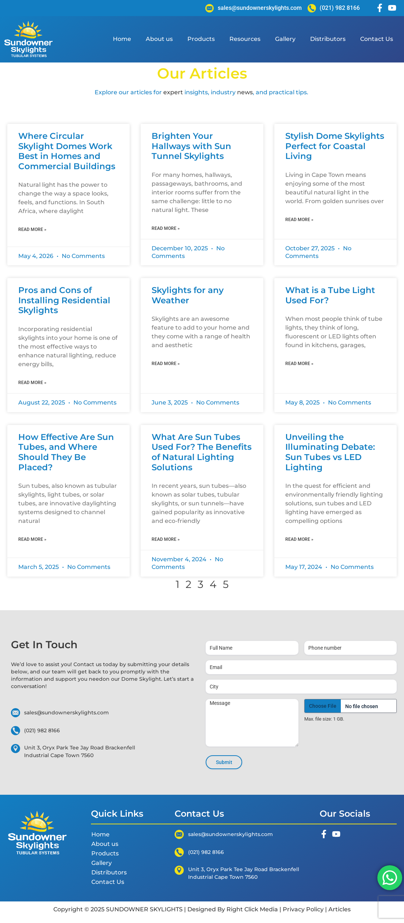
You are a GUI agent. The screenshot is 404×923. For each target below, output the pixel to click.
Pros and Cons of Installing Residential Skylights (64, 300)
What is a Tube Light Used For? (330, 295)
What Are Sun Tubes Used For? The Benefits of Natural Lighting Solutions (202, 452)
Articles (339, 909)
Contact (84, 664)
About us (159, 38)
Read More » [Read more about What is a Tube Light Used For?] (299, 363)
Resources (244, 38)
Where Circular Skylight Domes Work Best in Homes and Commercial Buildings (66, 151)
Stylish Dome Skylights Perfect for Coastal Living (334, 146)
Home (122, 38)
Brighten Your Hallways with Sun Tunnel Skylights (191, 146)
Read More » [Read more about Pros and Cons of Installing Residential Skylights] (32, 382)
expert (173, 92)
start (183, 679)
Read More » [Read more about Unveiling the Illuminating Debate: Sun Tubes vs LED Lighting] (299, 539)
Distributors (328, 38)
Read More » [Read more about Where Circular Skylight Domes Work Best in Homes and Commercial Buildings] (32, 229)
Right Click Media (252, 909)
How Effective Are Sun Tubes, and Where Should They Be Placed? (66, 452)
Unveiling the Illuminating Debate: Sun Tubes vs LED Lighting (330, 452)
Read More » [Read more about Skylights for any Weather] (166, 363)
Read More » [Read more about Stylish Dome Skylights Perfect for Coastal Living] (299, 219)
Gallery (285, 38)
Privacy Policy (303, 909)
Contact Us (376, 38)
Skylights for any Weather (188, 295)
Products (201, 38)
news (245, 92)
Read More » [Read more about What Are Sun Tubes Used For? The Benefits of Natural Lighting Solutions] (166, 539)
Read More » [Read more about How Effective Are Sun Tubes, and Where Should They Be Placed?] (32, 539)
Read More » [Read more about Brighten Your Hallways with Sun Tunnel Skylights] (166, 228)
